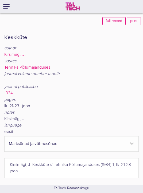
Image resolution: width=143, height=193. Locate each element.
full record (114, 21)
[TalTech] (72, 6)
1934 (8, 93)
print (133, 21)
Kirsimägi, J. (15, 54)
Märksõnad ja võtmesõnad (33, 143)
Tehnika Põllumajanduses (27, 67)
